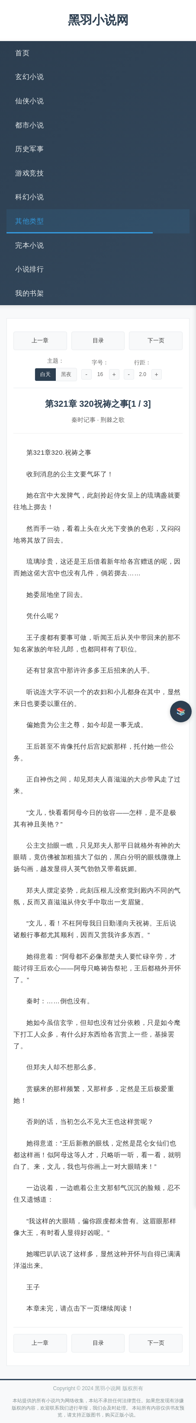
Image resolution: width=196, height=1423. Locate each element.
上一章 (40, 340)
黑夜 (66, 374)
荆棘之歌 (112, 419)
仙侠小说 (29, 101)
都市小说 (29, 125)
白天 (45, 374)
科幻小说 (29, 197)
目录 (98, 340)
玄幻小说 (29, 76)
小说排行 (29, 269)
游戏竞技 (29, 173)
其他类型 (29, 221)
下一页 (156, 340)
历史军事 (29, 149)
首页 (22, 53)
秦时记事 (83, 419)
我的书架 (29, 293)
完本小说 (29, 245)
